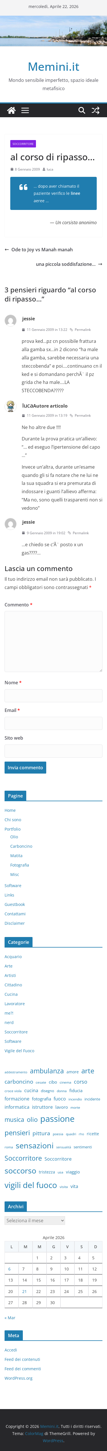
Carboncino (21, 846)
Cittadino (13, 984)
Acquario (13, 956)
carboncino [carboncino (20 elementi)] (19, 1081)
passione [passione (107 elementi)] (57, 1118)
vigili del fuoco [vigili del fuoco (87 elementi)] (31, 1184)
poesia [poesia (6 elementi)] (58, 1134)
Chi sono (13, 819)
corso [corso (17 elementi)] (80, 1081)
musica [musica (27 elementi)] (14, 1120)
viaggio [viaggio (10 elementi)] (73, 1172)
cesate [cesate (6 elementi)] (41, 1082)
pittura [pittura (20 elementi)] (41, 1133)
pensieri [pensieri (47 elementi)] (17, 1132)
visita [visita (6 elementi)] (64, 1186)
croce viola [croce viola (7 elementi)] (13, 1090)
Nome (13, 682)
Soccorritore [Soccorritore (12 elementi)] (58, 1159)
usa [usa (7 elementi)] (60, 1172)
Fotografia (19, 865)
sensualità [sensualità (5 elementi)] (63, 1147)
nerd (9, 1022)
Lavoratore (15, 1003)
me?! (9, 1013)
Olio (14, 836)
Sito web (14, 738)
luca (50, 169)
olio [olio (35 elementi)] (32, 1119)
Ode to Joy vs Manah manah (39, 249)
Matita (16, 855)
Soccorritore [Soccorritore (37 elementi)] (23, 1158)
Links (9, 895)
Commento (19, 605)
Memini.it (53, 66)
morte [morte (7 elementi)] (75, 1107)
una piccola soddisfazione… (69, 264)
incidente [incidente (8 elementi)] (92, 1099)
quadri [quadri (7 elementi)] (71, 1134)
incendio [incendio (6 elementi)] (75, 1099)
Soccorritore (23, 144)
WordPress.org (19, 1378)
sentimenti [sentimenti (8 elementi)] (83, 1147)
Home (10, 810)
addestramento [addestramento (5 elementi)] (16, 1072)
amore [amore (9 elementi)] (72, 1071)
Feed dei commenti (23, 1368)
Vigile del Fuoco (19, 1050)
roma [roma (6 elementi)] (9, 1147)
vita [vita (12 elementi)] (74, 1186)
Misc (14, 874)
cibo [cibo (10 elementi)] (53, 1082)
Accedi (11, 1350)
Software (13, 885)
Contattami (15, 913)
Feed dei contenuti (22, 1359)
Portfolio (13, 829)
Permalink (80, 329)
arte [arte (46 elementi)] (87, 1070)
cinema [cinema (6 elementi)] (65, 1082)
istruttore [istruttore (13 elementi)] (42, 1107)
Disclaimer (15, 923)
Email (12, 710)
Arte (9, 966)
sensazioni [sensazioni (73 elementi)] (35, 1145)
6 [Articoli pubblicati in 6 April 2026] (9, 1269)
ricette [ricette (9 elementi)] (93, 1133)
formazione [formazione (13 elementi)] (17, 1099)
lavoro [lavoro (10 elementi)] (61, 1107)
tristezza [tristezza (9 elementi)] (47, 1172)
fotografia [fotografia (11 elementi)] (41, 1099)
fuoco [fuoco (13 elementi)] (60, 1099)
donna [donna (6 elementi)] (62, 1090)
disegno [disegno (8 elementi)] (47, 1090)
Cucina (11, 994)
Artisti (10, 975)
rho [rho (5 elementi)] (81, 1134)
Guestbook (15, 904)
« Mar (10, 1317)
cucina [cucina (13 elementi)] (31, 1090)
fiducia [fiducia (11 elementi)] (75, 1090)
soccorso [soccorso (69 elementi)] (20, 1170)
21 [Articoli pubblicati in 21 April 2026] (24, 1291)
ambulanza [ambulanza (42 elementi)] (47, 1070)
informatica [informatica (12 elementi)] (17, 1107)
